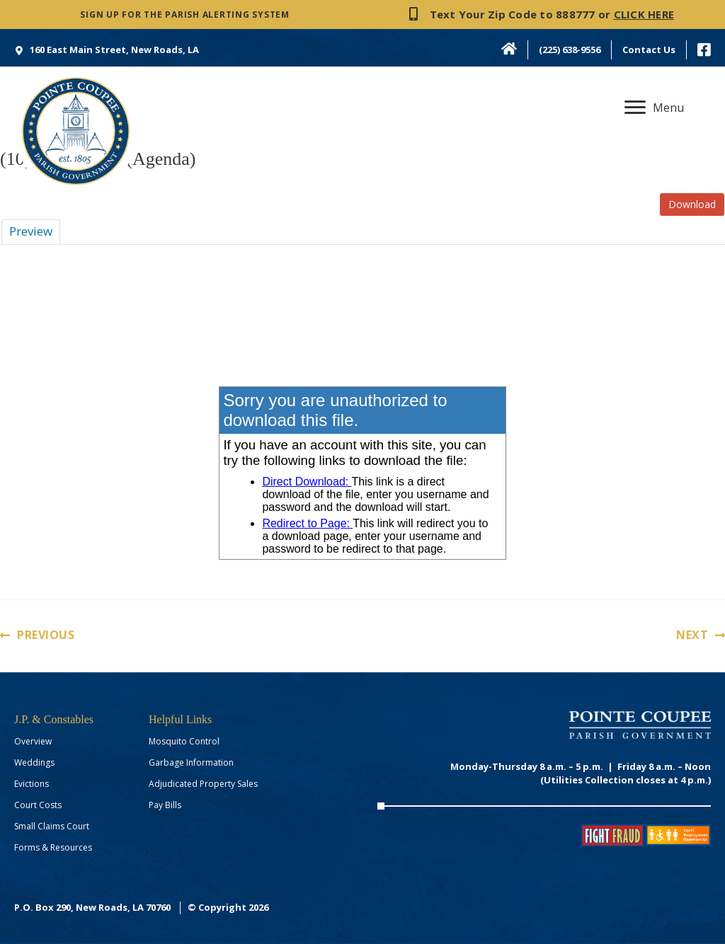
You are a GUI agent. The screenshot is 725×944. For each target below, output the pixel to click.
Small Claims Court (51, 826)
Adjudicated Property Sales (203, 784)
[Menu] (654, 108)
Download (692, 204)
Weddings (34, 762)
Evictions (31, 784)
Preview (30, 231)
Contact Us (648, 49)
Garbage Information (191, 762)
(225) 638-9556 (569, 49)
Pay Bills (165, 805)
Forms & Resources (53, 847)
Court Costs (38, 805)
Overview (33, 741)
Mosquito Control (184, 741)
